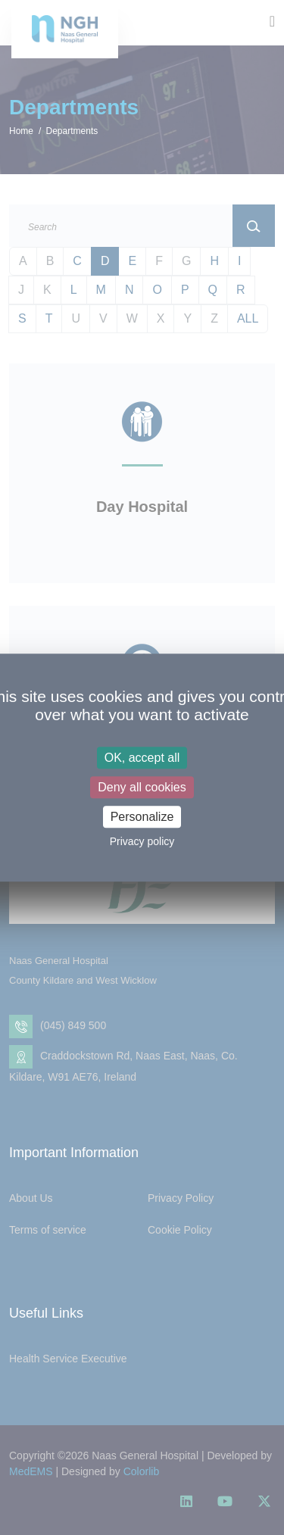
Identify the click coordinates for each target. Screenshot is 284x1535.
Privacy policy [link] (142, 841)
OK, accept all (142, 757)
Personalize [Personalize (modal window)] (142, 816)
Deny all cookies (142, 787)
